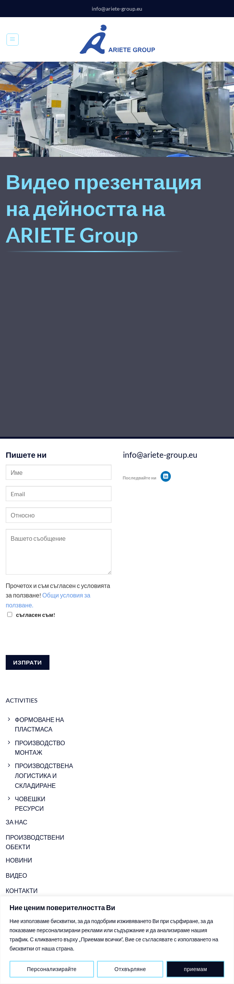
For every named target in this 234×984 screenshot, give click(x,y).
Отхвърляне (130, 969)
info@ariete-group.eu (117, 8)
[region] (117, 940)
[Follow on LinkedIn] (166, 476)
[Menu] (12, 40)
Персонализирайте (51, 969)
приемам (195, 969)
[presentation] (63, 640)
